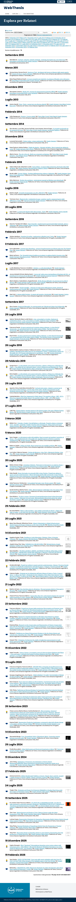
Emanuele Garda (34, 330)
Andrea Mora (35, 322)
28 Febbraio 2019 (51, 41)
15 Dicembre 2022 (47, 44)
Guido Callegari (24, 354)
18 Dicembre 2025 (21, 47)
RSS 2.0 (66, 32)
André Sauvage (31, 282)
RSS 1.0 (60, 32)
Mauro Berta (31, 765)
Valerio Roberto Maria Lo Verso (44, 576)
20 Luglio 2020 (35, 42)
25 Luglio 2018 (31, 41)
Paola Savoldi (23, 182)
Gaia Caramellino (33, 568)
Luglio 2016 (27, 39)
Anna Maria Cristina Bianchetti (18, 61)
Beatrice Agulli (38, 499)
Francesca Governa (29, 200)
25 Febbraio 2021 (45, 42)
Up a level (8, 30)
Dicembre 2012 (32, 38)
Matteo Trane (13, 578)
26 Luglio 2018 (41, 41)
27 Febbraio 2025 (54, 45)
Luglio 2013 (41, 38)
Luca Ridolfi (18, 656)
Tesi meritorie (28, 14)
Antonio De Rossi (17, 74)
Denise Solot (19, 484)
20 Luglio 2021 (55, 42)
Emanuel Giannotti (51, 276)
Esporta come (9, 32)
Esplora (15, 14)
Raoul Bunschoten (25, 257)
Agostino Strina (14, 468)
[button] (45, 32)
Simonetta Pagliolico (54, 130)
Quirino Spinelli (63, 211)
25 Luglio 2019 (61, 41)
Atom (53, 32)
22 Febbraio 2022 (14, 44)
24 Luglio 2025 (64, 45)
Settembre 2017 (21, 41)
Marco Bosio (29, 149)
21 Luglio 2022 (24, 44)
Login (62, 1)
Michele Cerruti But (53, 525)
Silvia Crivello (52, 670)
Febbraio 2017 (56, 39)
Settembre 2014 (60, 38)
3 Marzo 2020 (17, 42)
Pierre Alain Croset (43, 116)
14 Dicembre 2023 (21, 45)
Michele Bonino (33, 168)
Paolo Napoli (53, 116)
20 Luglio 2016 (36, 39)
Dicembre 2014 (9, 39)
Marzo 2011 (23, 38)
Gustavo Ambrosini (55, 353)
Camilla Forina (19, 546)
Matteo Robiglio (23, 225)
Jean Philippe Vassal (21, 156)
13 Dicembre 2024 (42, 45)
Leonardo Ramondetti (57, 476)
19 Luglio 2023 (58, 44)
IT (69, 1)
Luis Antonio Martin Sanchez (46, 806)
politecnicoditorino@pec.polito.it (55, 899)
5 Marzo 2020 (26, 42)
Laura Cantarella (32, 93)
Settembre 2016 (46, 39)
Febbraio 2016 (19, 39)
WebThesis (14, 7)
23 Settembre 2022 (35, 44)
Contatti (38, 886)
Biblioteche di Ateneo (42, 889)
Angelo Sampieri (32, 61)
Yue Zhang (39, 412)
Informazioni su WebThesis (44, 892)
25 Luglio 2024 (31, 45)
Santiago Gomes (27, 426)
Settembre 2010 (14, 38)
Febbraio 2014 (50, 38)
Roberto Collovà (42, 168)
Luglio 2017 (12, 41)
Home (7, 14)
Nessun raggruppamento (44, 35)
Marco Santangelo (37, 369)
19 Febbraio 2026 (32, 47)
